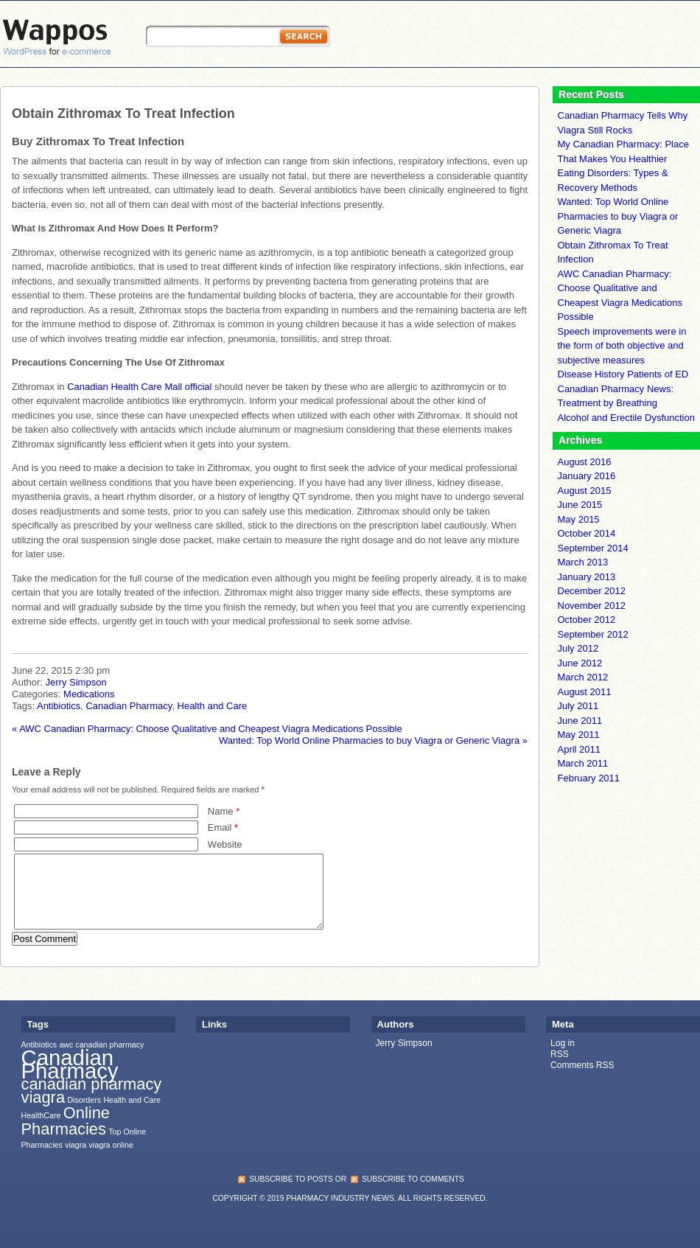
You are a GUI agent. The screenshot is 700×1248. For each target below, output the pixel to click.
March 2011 (583, 763)
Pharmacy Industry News (340, 1198)
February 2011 (589, 778)
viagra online (111, 1144)
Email (223, 827)
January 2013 (587, 576)
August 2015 (585, 490)
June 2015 (580, 504)
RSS (559, 1054)
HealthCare (41, 1115)
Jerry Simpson (76, 682)
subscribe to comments (413, 1179)
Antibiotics (58, 705)
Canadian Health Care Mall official (139, 386)
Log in (562, 1043)
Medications (88, 694)
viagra (75, 1144)
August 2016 (585, 461)
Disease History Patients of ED (623, 374)
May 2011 (579, 734)
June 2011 (580, 720)
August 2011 (585, 691)
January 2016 (587, 475)
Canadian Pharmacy (128, 705)
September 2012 (593, 634)
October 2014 (587, 533)
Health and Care (213, 705)
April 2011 (579, 749)
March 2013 (583, 562)
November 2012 (592, 605)
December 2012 (592, 590)
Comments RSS (582, 1065)
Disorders (84, 1099)
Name (223, 811)
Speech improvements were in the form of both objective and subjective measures (622, 346)
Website (225, 844)
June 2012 (580, 663)
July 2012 (578, 648)
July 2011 (578, 705)
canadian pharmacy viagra (91, 1090)
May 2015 (579, 519)
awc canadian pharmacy (101, 1044)
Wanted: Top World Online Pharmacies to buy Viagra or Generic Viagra (373, 740)
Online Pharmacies (65, 1120)
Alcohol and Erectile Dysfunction (626, 417)
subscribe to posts (291, 1179)
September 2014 (593, 548)
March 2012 (583, 677)
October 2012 (587, 619)
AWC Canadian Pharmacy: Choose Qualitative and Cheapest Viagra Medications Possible (207, 728)
